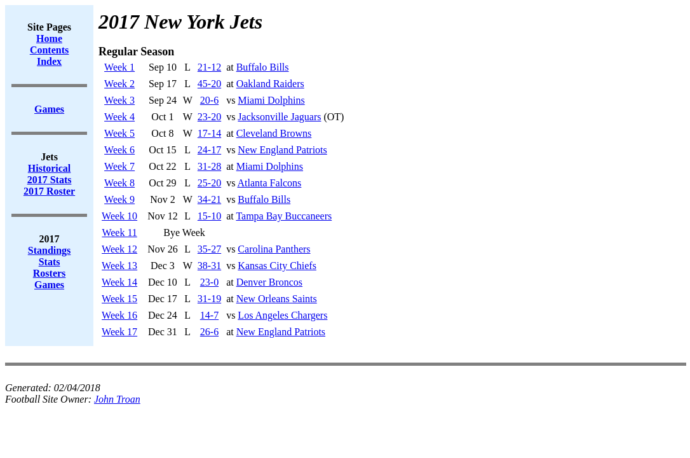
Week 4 (119, 116)
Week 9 (119, 199)
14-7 (209, 315)
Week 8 (119, 182)
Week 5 (119, 133)
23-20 (209, 116)
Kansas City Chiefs (277, 265)
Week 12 (119, 249)
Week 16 (119, 315)
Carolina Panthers (274, 249)
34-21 (209, 199)
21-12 (209, 67)
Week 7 (119, 166)
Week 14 (119, 282)
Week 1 (119, 67)
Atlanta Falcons (269, 182)
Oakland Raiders (270, 83)
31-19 (209, 298)
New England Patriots (282, 149)
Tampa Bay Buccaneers (284, 216)
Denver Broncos (269, 282)
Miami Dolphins (271, 100)
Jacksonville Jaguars (279, 116)
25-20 (209, 182)
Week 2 (119, 83)
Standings (49, 250)
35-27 (209, 249)
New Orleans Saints (276, 298)
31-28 (209, 166)
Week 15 (119, 298)
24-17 (209, 149)
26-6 (209, 331)
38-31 (209, 265)
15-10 (209, 216)
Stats (49, 261)
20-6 (209, 100)
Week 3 (119, 100)
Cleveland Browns (274, 133)
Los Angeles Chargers (282, 315)
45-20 (209, 83)
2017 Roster (49, 191)
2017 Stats (49, 179)
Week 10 (119, 216)
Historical (49, 168)
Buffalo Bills (262, 67)
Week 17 (119, 331)
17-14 (209, 133)
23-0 (209, 282)
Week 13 (119, 265)
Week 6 (119, 149)
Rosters (49, 273)
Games (49, 284)
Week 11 (119, 232)
